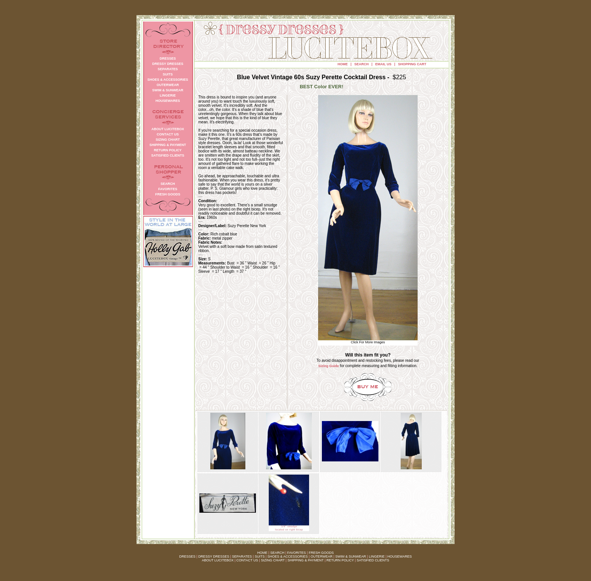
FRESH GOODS (321, 553)
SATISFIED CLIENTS (373, 560)
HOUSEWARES (399, 556)
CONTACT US (247, 560)
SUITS (260, 556)
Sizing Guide (328, 366)
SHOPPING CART (412, 64)
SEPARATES (242, 556)
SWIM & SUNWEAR (350, 556)
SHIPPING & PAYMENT (306, 560)
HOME (343, 64)
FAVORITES (296, 553)
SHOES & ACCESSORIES (287, 556)
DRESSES (187, 556)
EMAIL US (383, 64)
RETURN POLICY (340, 560)
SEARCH (361, 64)
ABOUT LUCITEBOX (217, 560)
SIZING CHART (273, 560)
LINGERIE (376, 556)
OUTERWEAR (321, 556)
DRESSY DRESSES (213, 556)
